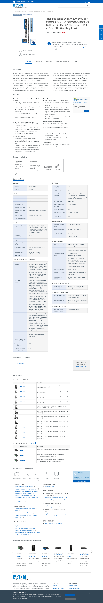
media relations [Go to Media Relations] (73, 585)
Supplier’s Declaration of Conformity (24, 486)
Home (14, 11)
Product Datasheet (20, 502)
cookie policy (25, 598)
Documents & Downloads (62, 61)
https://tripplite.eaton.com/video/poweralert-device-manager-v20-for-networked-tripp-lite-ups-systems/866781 (57, 499)
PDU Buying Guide (49, 486)
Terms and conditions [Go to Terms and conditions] (74, 588)
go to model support (83, 481)
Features (29, 61)
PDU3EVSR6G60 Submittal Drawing (23, 513)
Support (74, 61)
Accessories (49, 61)
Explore (86, 111)
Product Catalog (21, 11)
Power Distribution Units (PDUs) (36, 11)
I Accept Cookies (70, 595)
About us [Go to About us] (55, 585)
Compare (33, 443)
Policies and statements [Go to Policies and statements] (75, 587)
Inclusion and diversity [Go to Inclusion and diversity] (58, 588)
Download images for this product (53, 523)
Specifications (38, 61)
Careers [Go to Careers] (55, 587)
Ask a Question (20, 363)
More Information (70, 599)
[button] (89, 1)
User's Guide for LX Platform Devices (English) (26, 489)
